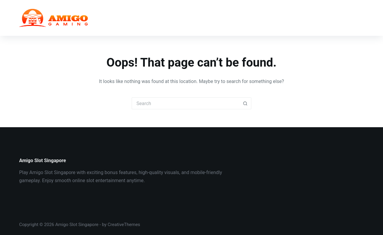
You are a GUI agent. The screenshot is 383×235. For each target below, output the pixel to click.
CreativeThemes (124, 224)
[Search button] (245, 103)
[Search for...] (185, 103)
